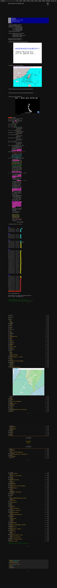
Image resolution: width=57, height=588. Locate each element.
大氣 (14, 560)
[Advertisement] (28, 11)
